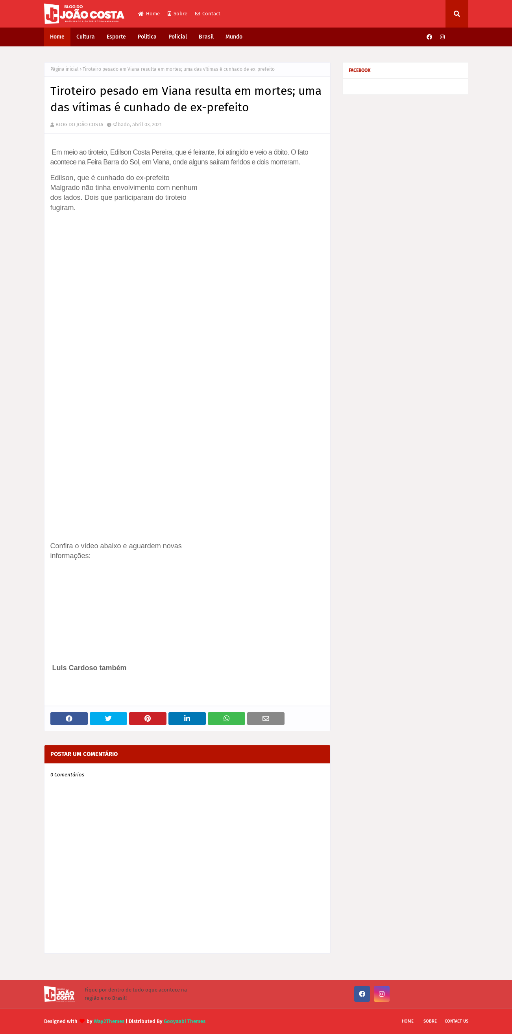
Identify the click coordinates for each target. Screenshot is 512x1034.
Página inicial (64, 69)
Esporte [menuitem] (116, 36)
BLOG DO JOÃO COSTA (79, 124)
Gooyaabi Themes (184, 1021)
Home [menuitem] (57, 36)
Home (149, 14)
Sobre (177, 14)
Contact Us (456, 1021)
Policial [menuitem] (177, 36)
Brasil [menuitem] (206, 36)
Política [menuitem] (147, 36)
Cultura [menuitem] (85, 36)
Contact (207, 14)
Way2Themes (109, 1021)
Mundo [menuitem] (234, 36)
